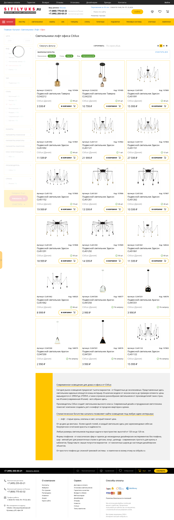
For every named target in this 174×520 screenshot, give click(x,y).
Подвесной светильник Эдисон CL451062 (53, 301)
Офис (52, 56)
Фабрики (45, 488)
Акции (44, 498)
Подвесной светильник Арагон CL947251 (143, 301)
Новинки (45, 495)
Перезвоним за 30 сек (100, 7)
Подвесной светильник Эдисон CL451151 (143, 146)
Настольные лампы (17, 61)
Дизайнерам (91, 2)
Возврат (45, 2)
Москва (63, 8)
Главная (7, 29)
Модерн (14, 112)
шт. (142, 470)
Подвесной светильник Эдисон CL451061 (143, 250)
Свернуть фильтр (47, 45)
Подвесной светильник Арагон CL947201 (98, 353)
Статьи (76, 506)
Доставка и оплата (12, 2)
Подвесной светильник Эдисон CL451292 (98, 250)
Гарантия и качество (81, 490)
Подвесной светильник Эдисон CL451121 (98, 146)
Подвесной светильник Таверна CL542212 (53, 95)
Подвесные (14, 83)
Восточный (14, 96)
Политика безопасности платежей (118, 498)
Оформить (160, 471)
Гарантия (31, 2)
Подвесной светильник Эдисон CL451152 (53, 198)
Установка (74, 2)
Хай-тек (13, 121)
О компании (48, 480)
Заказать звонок (32, 471)
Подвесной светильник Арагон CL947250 (98, 301)
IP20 (11, 157)
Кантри (13, 100)
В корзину (68, 106)
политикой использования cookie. (119, 509)
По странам (46, 490)
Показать (18, 198)
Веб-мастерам (79, 495)
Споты (13, 70)
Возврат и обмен (80, 493)
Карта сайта (46, 501)
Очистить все (161, 52)
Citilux (12, 170)
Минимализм (15, 108)
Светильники (27, 29)
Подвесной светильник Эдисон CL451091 (143, 95)
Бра (11, 53)
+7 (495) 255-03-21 (66, 13)
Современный (16, 116)
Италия (13, 183)
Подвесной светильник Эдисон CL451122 (143, 353)
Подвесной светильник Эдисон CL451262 (143, 198)
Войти (167, 2)
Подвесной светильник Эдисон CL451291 (53, 250)
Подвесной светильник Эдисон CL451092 (53, 146)
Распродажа (46, 493)
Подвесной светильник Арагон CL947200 (53, 353)
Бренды (107, 2)
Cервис (78, 480)
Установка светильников (83, 488)
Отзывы (59, 2)
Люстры (13, 57)
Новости (77, 503)
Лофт (36, 29)
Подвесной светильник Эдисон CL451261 (98, 198)
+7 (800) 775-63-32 (66, 10)
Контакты (122, 2)
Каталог (7, 22)
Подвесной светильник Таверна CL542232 (98, 95)
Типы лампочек (80, 508)
